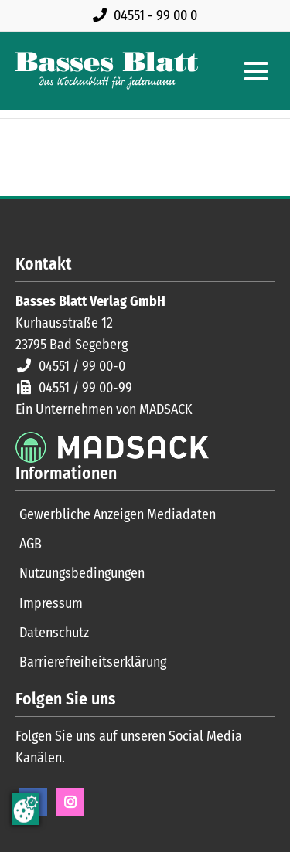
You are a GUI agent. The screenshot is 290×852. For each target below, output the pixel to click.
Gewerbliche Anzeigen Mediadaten (117, 514)
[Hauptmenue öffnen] (256, 71)
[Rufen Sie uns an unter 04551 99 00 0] (148, 15)
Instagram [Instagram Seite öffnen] (70, 802)
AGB (30, 543)
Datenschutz (54, 632)
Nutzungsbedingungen (82, 573)
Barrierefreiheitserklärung (92, 661)
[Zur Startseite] (106, 71)
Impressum (51, 603)
